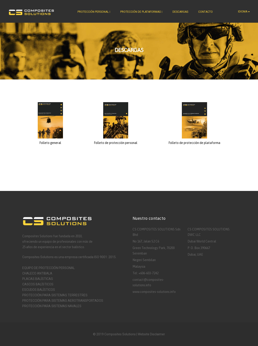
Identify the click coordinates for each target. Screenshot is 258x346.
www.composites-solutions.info (154, 292)
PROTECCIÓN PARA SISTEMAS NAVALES (51, 306)
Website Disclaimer (151, 334)
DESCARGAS (180, 11)
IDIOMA (244, 11)
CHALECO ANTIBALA (37, 273)
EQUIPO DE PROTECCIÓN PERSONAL (48, 268)
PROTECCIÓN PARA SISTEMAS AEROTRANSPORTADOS (62, 300)
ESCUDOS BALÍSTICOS (38, 290)
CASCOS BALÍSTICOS (37, 284)
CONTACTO (205, 11)
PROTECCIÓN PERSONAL (94, 11)
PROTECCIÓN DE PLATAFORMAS (141, 11)
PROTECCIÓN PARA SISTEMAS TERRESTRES (55, 295)
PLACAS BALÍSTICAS (37, 279)
